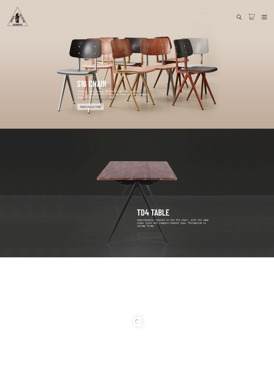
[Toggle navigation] (264, 17)
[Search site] (239, 18)
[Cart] (251, 17)
